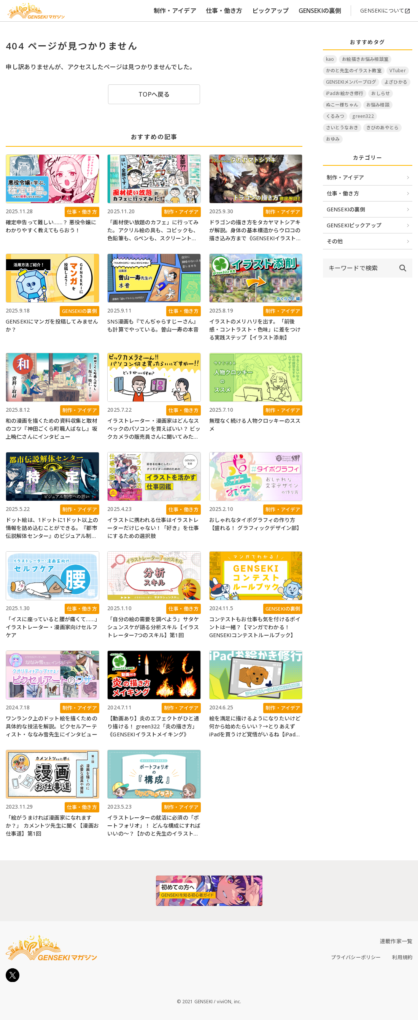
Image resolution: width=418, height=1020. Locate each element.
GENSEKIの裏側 (320, 10)
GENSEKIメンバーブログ (351, 82)
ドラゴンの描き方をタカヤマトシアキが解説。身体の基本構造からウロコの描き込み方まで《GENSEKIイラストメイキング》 (255, 230)
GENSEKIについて (385, 10)
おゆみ (333, 139)
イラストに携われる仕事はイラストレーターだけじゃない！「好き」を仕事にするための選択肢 (153, 527)
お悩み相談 (377, 105)
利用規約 (402, 957)
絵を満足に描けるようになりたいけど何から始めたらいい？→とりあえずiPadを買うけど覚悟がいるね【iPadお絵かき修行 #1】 (255, 726)
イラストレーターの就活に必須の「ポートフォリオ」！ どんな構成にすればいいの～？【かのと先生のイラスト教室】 (153, 826)
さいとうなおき (342, 127)
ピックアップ (270, 10)
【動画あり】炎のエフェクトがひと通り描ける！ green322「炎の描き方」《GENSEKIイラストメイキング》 (153, 726)
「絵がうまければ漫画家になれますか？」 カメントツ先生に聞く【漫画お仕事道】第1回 (52, 825)
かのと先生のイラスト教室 (353, 70)
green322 (362, 116)
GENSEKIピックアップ (354, 225)
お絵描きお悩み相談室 (365, 59)
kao (330, 59)
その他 (335, 241)
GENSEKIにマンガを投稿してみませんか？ (52, 325)
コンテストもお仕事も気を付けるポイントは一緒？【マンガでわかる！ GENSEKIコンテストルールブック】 (255, 627)
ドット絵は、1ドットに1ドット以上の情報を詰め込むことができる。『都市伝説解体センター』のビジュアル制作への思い (52, 528)
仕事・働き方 (224, 10)
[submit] (402, 268)
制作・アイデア (175, 10)
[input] (358, 268)
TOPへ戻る (154, 94)
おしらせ (380, 93)
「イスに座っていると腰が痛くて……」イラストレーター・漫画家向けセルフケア (51, 627)
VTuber (397, 70)
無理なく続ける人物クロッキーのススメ (255, 424)
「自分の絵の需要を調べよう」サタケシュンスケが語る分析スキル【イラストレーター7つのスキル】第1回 (153, 627)
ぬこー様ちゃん (342, 105)
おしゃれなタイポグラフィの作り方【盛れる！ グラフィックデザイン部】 (255, 523)
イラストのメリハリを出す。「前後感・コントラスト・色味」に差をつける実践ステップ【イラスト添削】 (255, 329)
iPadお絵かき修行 (345, 93)
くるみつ (335, 116)
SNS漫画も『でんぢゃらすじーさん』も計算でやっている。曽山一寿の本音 (153, 325)
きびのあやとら (382, 127)
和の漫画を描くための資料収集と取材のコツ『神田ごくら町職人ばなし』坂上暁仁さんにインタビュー (51, 428)
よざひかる (395, 82)
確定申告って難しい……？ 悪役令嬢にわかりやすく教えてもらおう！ (51, 226)
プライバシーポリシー (356, 957)
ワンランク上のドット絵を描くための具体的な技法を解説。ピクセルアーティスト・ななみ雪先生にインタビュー (51, 726)
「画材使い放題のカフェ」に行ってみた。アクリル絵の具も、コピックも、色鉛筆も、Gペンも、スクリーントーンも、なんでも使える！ (153, 230)
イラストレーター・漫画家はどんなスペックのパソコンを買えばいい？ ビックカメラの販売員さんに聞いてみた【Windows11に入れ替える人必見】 (153, 429)
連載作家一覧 (396, 941)
